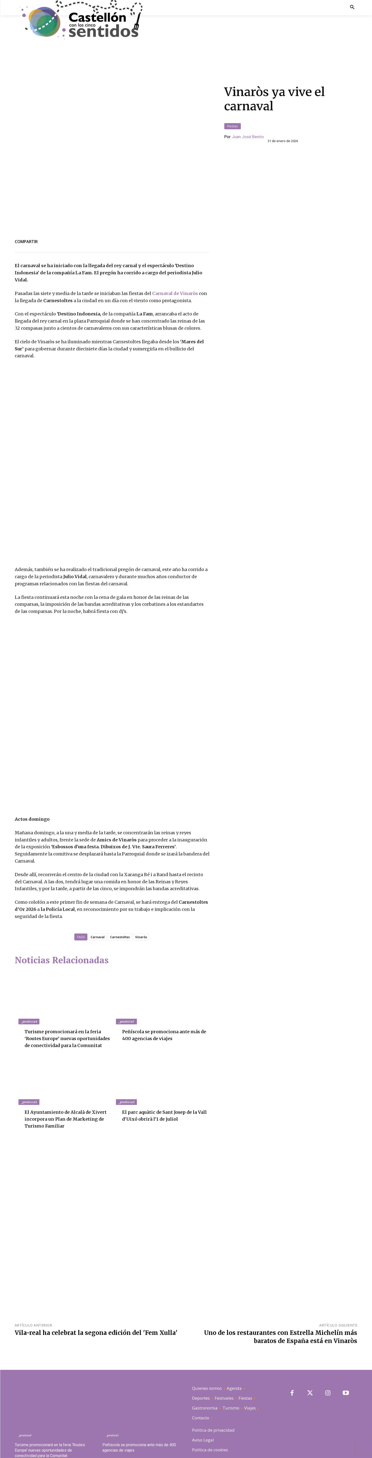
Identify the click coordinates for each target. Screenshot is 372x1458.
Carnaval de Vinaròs (175, 243)
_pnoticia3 (29, 1073)
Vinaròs (141, 901)
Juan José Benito (248, 111)
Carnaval (98, 901)
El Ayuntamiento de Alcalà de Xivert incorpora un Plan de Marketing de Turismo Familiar (64, 1090)
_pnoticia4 (29, 985)
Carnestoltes (120, 901)
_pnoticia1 (126, 985)
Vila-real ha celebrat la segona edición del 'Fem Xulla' (96, 1304)
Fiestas (232, 101)
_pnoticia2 (126, 1073)
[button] (352, 7)
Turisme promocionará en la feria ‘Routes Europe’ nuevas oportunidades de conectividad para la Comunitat (50, 1421)
